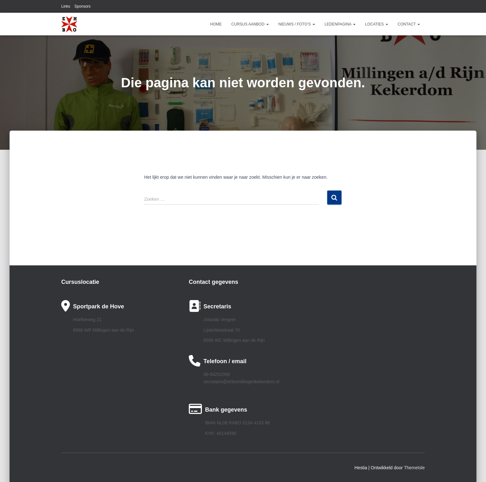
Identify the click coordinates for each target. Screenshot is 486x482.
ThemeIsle (414, 467)
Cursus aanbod (250, 24)
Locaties (376, 24)
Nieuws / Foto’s (296, 24)
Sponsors (82, 6)
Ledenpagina (340, 24)
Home (216, 24)
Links (65, 6)
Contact (409, 24)
